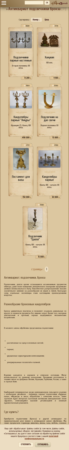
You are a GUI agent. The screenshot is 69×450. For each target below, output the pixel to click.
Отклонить (26, 444)
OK (47, 2)
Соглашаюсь (42, 444)
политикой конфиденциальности (41, 437)
